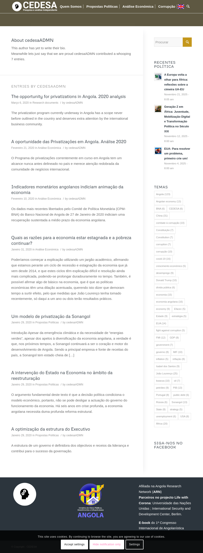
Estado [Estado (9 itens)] (162, 316)
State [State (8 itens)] (161, 409)
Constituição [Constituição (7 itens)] (164, 230)
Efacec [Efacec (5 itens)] (179, 309)
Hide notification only (107, 544)
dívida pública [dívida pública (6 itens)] (165, 287)
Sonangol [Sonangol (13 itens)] (179, 402)
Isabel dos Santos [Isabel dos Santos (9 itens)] (168, 366)
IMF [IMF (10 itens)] (177, 352)
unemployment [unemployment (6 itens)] (166, 416)
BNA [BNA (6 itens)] (160, 208)
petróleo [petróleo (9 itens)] (162, 387)
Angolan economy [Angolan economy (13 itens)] (168, 201)
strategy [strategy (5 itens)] (176, 409)
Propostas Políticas (47, 322)
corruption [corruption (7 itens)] (163, 244)
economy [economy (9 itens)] (163, 309)
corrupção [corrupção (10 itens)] (164, 251)
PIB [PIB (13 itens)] (177, 387)
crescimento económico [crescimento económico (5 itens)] (171, 266)
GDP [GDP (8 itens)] (174, 337)
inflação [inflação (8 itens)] (179, 359)
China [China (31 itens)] (162, 215)
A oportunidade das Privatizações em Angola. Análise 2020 (68, 141)
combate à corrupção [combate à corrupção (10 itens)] (170, 223)
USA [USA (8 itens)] (184, 416)
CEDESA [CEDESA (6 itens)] (176, 208)
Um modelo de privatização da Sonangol (50, 316)
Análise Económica (49, 147)
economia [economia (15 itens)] (164, 294)
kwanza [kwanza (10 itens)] (163, 380)
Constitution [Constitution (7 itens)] (164, 237)
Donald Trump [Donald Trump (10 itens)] (166, 280)
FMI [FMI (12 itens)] (161, 337)
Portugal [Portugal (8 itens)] (162, 395)
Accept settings (74, 544)
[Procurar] (188, 6)
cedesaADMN (74, 102)
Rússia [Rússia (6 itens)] (161, 402)
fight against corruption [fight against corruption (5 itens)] (170, 330)
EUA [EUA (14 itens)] (161, 323)
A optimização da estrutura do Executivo (50, 429)
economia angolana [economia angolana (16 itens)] (169, 301)
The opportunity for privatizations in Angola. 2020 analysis (68, 96)
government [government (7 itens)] (164, 344)
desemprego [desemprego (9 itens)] (165, 273)
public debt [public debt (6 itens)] (181, 395)
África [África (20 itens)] (162, 423)
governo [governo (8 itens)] (162, 352)
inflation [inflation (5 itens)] (162, 359)
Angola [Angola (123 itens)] (163, 194)
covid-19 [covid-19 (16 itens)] (163, 258)
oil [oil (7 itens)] (177, 380)
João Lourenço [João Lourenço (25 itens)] (167, 373)
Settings (134, 544)
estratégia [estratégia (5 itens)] (179, 316)
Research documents (45, 102)
